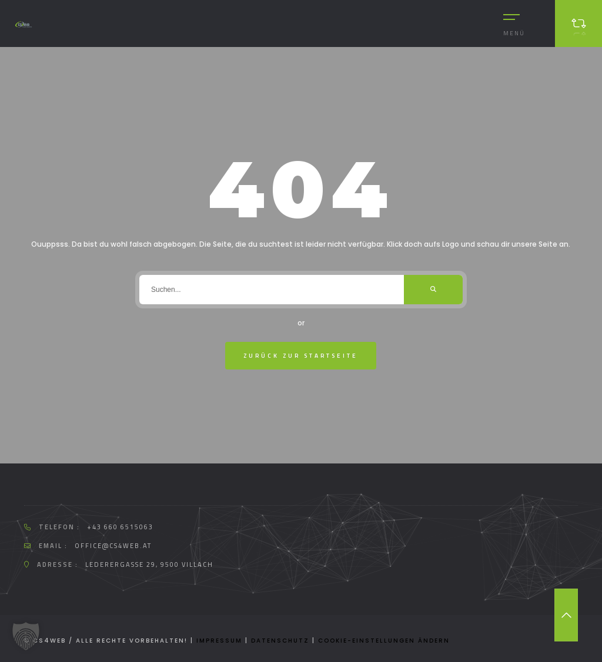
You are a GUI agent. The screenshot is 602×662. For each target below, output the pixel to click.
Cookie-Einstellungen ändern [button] (384, 640)
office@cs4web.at (113, 545)
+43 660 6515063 (120, 527)
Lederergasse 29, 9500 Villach (149, 564)
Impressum (219, 640)
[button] (26, 636)
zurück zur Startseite (300, 355)
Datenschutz (280, 640)
